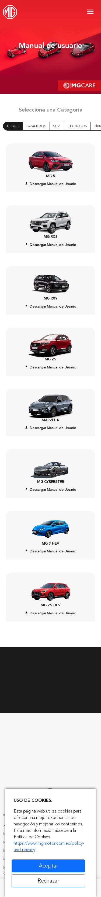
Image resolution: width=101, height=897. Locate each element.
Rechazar (48, 880)
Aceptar (48, 865)
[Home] (10, 12)
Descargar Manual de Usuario (50, 184)
